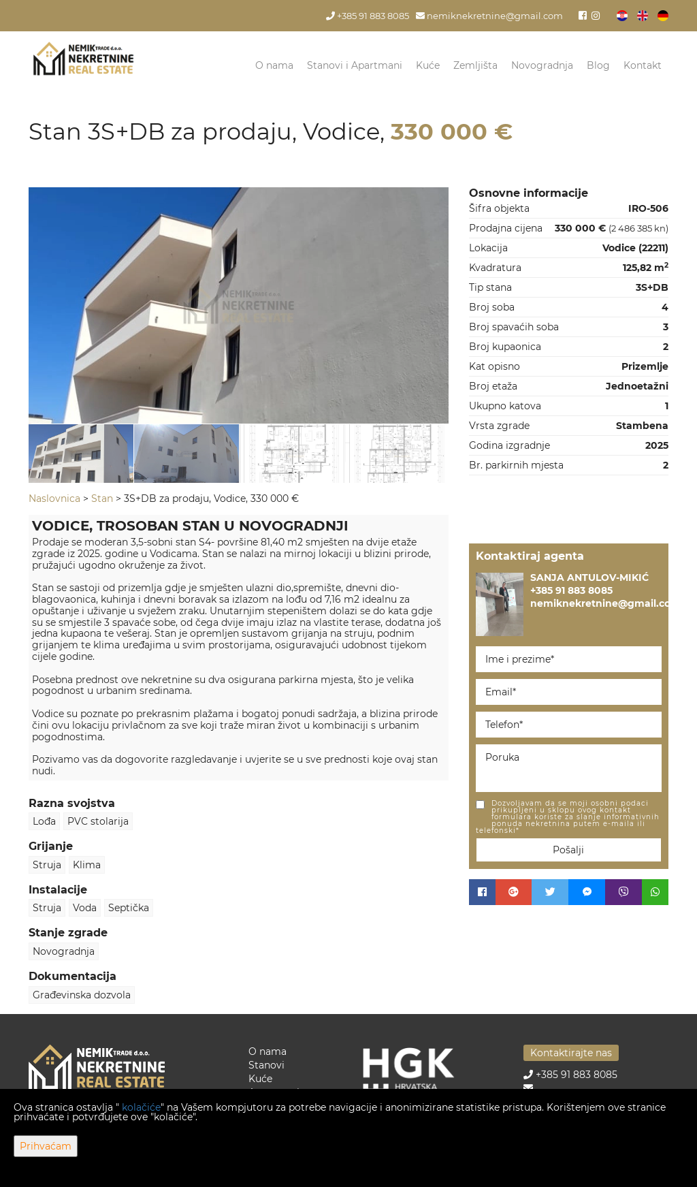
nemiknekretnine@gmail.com (489, 16)
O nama (274, 65)
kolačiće (141, 1107)
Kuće (428, 65)
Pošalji (568, 850)
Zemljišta (475, 65)
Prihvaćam (45, 1146)
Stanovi (266, 1065)
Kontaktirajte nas (571, 1053)
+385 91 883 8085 (367, 16)
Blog (598, 65)
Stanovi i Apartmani (354, 65)
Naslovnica (54, 498)
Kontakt (642, 65)
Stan (102, 498)
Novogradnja (542, 65)
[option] (81, 454)
